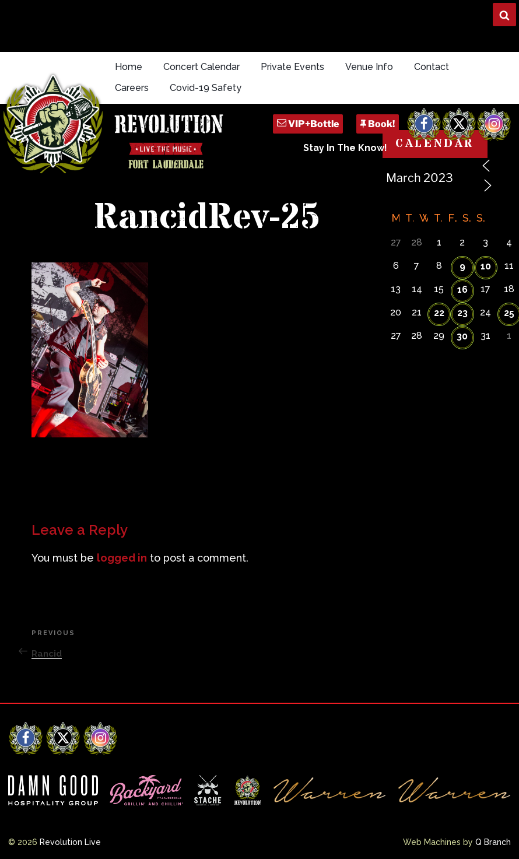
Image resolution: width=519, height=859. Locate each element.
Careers (132, 87)
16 (462, 289)
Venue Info (369, 66)
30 (462, 336)
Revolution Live (70, 842)
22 (439, 312)
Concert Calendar (201, 66)
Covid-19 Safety (205, 87)
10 (486, 266)
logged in (122, 558)
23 (462, 312)
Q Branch (493, 842)
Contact (431, 66)
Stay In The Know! (345, 147)
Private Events (292, 66)
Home (128, 66)
